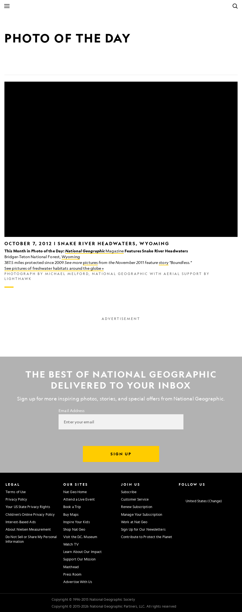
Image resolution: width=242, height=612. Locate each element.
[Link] (48, 66)
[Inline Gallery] (121, 185)
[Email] (35, 66)
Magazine (94, 250)
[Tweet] (22, 66)
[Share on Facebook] (8, 66)
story (164, 262)
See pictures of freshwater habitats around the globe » (54, 268)
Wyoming (71, 256)
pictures (90, 262)
